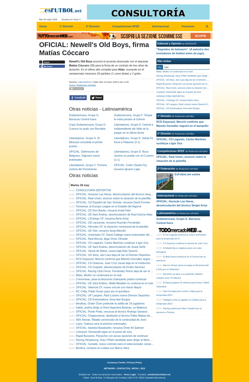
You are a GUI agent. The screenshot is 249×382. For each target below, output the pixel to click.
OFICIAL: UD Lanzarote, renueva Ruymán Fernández (108, 222)
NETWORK (109, 368)
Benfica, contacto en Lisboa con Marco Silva (102, 348)
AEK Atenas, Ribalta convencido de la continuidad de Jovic (111, 319)
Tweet (97, 97)
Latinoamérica (85, 82)
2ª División (164, 133)
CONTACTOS (123, 368)
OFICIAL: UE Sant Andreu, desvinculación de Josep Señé (110, 246)
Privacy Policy (134, 362)
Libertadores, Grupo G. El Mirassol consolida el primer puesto (86, 142)
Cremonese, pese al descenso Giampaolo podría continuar (111, 279)
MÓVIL (135, 368)
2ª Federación (166, 168)
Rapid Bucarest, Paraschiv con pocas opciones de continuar (112, 335)
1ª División (164, 116)
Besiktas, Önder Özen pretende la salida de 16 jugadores (110, 303)
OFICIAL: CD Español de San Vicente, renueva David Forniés (113, 202)
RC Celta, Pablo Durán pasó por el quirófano (103, 291)
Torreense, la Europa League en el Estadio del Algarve (108, 206)
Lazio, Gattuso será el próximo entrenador (101, 323)
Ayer (166, 67)
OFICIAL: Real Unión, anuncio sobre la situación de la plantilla (113, 198)
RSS (143, 368)
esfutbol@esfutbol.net (159, 374)
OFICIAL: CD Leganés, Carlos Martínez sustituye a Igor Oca (112, 242)
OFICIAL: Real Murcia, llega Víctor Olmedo (102, 238)
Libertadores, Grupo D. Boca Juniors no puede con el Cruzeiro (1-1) (134, 155)
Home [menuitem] (43, 26)
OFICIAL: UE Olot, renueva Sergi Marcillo (101, 230)
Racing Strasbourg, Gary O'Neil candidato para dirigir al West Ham (116, 340)
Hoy (160, 67)
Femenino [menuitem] (188, 26)
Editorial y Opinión (169, 43)
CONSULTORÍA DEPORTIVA (93, 190)
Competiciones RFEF (171, 151)
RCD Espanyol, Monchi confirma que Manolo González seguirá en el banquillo (123, 259)
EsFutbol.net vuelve (187, 174)
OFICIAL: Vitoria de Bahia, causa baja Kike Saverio (106, 250)
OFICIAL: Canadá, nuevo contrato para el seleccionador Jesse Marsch (118, 344)
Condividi (78, 97)
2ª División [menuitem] (93, 26)
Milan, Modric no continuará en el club (98, 275)
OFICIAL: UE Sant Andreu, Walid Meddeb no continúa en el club (114, 283)
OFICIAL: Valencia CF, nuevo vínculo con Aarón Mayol (108, 287)
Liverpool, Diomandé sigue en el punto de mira (104, 331)
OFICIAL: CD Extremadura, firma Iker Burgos (103, 299)
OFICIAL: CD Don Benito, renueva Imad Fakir (103, 210)
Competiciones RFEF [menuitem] (125, 26)
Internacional (165, 195)
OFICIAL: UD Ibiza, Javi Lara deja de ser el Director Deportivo (113, 255)
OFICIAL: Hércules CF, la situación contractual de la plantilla (112, 226)
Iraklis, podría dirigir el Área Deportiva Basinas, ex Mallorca (111, 307)
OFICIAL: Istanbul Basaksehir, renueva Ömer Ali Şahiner (110, 327)
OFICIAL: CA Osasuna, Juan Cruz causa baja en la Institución (113, 263)
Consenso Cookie (116, 362)
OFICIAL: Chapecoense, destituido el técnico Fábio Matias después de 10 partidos (125, 315)
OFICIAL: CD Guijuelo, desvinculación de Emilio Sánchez (110, 267)
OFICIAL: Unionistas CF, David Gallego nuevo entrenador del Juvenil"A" (119, 234)
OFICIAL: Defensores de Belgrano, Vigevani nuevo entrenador (84, 155)
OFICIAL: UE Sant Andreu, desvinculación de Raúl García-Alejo (114, 214)
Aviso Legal (130, 374)
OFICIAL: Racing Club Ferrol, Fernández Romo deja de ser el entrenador (120, 271)
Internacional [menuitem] (160, 26)
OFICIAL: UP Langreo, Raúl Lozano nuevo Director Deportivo (113, 295)
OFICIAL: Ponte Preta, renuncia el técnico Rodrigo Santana (111, 311)
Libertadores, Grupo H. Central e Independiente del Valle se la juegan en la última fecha (133, 128)
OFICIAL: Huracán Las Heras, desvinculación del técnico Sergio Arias (117, 194)
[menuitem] (207, 26)
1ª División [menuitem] (66, 26)
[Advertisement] (52, 121)
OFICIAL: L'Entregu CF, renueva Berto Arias (102, 218)
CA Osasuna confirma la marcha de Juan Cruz (185, 243)
